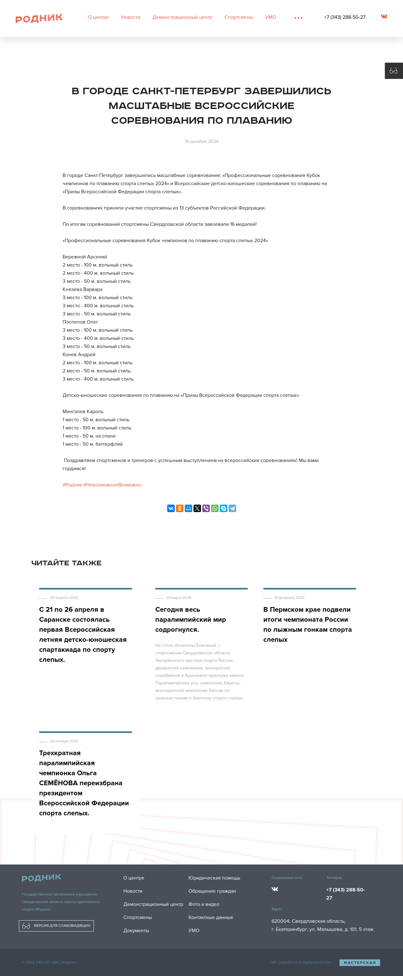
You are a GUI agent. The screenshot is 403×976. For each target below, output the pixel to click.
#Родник (72, 485)
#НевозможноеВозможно (112, 485)
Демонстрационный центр (182, 17)
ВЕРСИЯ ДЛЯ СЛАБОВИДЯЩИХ (56, 926)
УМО (270, 17)
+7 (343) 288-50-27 (344, 17)
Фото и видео (204, 904)
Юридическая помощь (214, 878)
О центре (98, 17)
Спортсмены (239, 17)
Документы (136, 930)
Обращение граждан (212, 891)
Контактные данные (211, 917)
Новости (130, 17)
